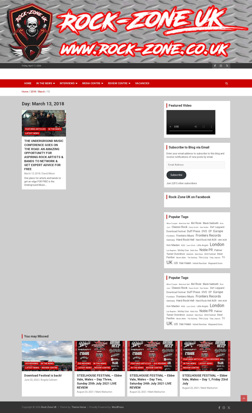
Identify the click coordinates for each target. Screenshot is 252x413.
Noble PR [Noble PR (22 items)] (206, 250)
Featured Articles (35, 129)
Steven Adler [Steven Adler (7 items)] (181, 258)
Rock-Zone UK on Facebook (189, 197)
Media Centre (91, 83)
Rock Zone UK (49, 407)
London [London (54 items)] (217, 244)
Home (27, 83)
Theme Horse (79, 407)
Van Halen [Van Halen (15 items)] (185, 263)
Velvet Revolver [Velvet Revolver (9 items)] (200, 263)
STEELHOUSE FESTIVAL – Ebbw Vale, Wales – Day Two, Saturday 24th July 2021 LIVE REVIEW (152, 381)
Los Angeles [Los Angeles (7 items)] (171, 250)
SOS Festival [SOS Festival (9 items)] (210, 254)
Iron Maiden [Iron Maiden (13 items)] (173, 245)
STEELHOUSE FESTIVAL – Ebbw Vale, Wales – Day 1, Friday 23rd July (205, 379)
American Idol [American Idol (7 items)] (184, 223)
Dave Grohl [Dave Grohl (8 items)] (193, 227)
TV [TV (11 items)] (223, 257)
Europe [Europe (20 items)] (218, 231)
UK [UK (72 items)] (169, 262)
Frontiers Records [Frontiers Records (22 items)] (208, 235)
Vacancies (142, 83)
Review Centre (118, 83)
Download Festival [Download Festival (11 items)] (176, 231)
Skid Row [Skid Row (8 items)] (199, 254)
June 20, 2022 (31, 379)
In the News (44, 83)
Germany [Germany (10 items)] (170, 240)
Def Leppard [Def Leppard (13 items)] (217, 227)
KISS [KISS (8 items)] (183, 245)
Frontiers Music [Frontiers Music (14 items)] (185, 235)
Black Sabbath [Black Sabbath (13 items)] (210, 223)
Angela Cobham (49, 379)
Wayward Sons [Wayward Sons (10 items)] (215, 263)
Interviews (67, 83)
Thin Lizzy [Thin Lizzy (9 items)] (203, 257)
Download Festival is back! (43, 375)
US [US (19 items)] (176, 263)
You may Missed (36, 336)
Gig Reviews (31, 363)
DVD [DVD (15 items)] (204, 231)
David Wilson (48, 173)
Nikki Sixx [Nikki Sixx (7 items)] (194, 250)
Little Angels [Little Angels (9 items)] (202, 245)
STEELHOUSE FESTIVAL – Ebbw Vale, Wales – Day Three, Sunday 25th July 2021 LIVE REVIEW (99, 381)
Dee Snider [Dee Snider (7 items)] (204, 227)
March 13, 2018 (32, 173)
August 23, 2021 (85, 392)
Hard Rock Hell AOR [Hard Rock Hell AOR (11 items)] (206, 239)
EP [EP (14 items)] (210, 231)
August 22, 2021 (138, 392)
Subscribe (176, 174)
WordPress (118, 407)
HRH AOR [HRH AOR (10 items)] (222, 240)
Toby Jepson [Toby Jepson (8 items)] (214, 257)
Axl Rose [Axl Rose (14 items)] (196, 223)
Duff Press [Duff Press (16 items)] (193, 231)
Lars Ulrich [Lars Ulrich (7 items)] (191, 245)
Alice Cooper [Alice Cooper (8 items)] (171, 223)
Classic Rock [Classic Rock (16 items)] (179, 227)
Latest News (32, 133)
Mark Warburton (104, 392)
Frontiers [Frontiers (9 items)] (170, 236)
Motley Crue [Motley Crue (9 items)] (183, 250)
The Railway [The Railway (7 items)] (192, 258)
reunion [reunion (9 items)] (189, 254)
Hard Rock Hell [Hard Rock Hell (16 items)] (185, 239)
